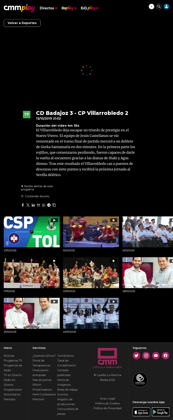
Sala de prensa (41, 380)
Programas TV (13, 360)
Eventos (62, 394)
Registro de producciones (66, 402)
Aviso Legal (107, 398)
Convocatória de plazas (68, 411)
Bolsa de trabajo (67, 389)
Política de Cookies (107, 403)
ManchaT (38, 399)
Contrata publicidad (63, 373)
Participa (9, 399)
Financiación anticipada (40, 373)
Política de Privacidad (107, 408)
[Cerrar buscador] (159, 6)
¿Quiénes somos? (44, 355)
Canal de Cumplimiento (66, 363)
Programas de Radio (13, 368)
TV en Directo (13, 375)
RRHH (36, 384)
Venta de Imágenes (64, 382)
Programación (13, 389)
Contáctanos (65, 355)
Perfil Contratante (44, 394)
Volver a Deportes (22, 23)
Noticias (9, 355)
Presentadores (42, 389)
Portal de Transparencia (41, 363)
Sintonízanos (12, 394)
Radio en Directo (9, 382)
